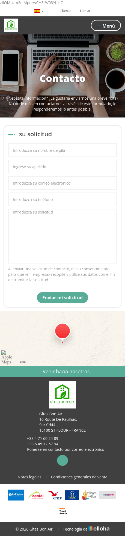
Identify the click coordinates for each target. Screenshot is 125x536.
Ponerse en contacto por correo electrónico (62, 449)
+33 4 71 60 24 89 (39, 438)
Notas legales (29, 476)
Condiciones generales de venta (79, 476)
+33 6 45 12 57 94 (39, 443)
